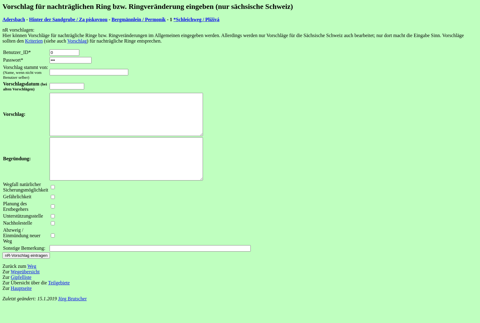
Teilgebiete (59, 299)
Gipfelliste (21, 293)
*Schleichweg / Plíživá (196, 19)
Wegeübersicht (25, 288)
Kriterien (34, 41)
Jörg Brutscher (72, 315)
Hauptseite (21, 304)
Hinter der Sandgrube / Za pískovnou (68, 19)
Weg (31, 282)
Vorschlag (77, 41)
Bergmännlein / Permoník (138, 19)
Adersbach (13, 19)
